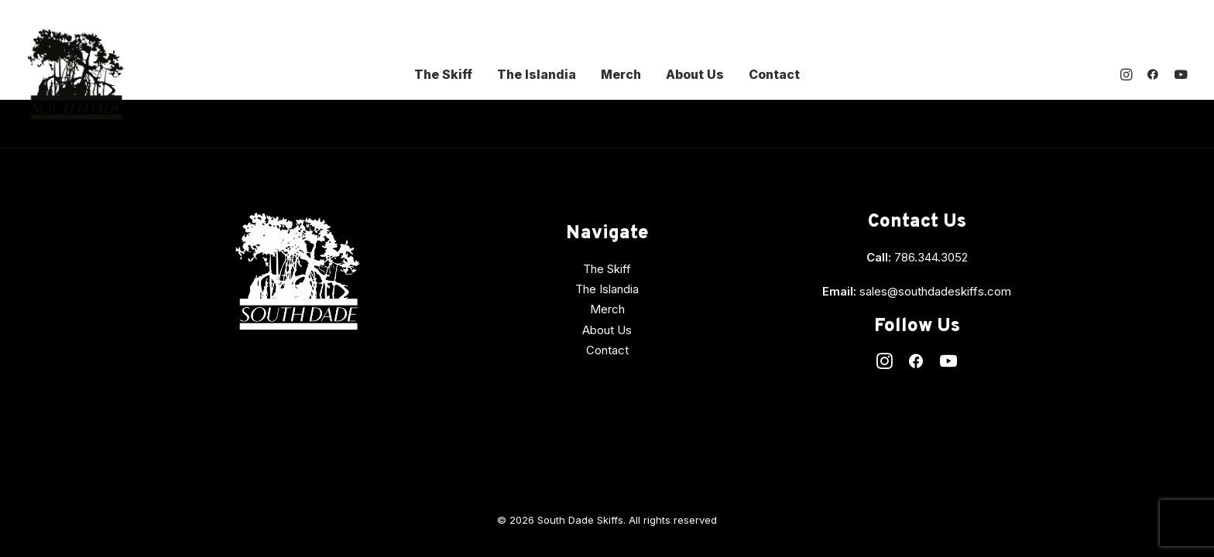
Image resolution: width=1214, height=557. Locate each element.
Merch (621, 74)
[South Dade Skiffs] (75, 74)
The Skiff (443, 74)
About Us (695, 74)
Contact (774, 74)
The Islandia (536, 74)
